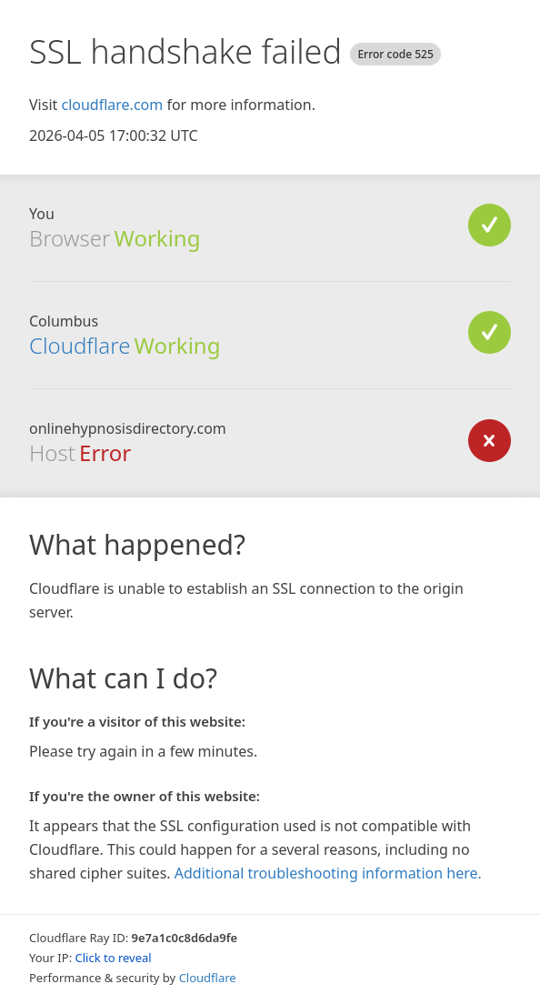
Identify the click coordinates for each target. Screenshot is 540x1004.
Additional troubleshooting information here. (328, 873)
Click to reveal (113, 957)
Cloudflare (79, 345)
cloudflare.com (112, 105)
